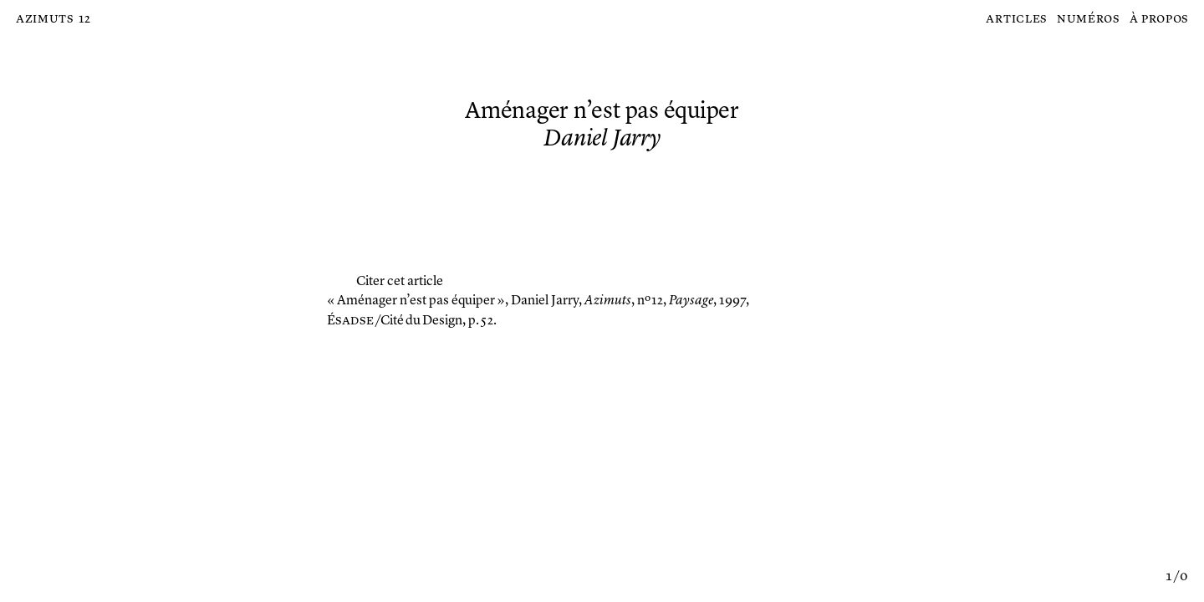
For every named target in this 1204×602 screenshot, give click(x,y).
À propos (1159, 19)
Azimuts (45, 19)
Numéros (1088, 19)
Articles (1016, 19)
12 (84, 19)
